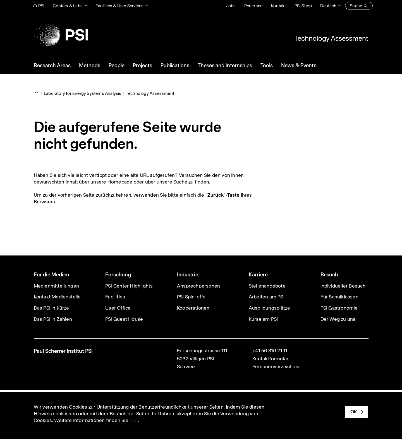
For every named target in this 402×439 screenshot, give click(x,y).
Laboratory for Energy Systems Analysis (82, 93)
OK (353, 411)
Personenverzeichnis (275, 366)
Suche (180, 182)
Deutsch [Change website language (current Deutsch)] (328, 5)
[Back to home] (60, 35)
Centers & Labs (68, 5)
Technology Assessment (331, 38)
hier (134, 420)
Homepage (120, 182)
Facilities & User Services (119, 5)
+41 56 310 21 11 (269, 350)
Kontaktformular (270, 358)
